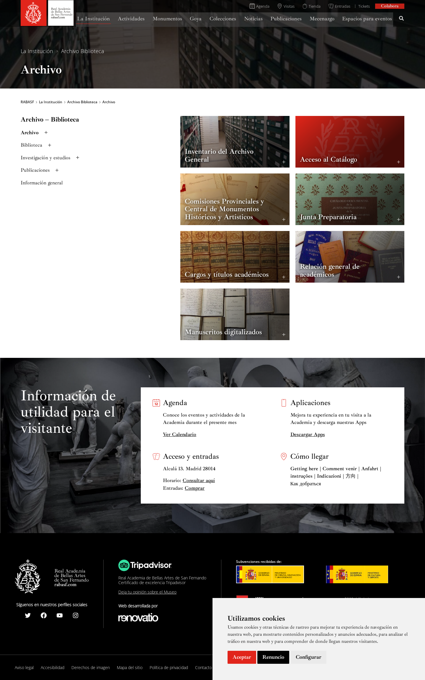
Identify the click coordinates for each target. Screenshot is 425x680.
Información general (42, 183)
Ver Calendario (179, 434)
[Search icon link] (401, 19)
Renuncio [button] (273, 657)
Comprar (195, 488)
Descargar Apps (307, 434)
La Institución (37, 51)
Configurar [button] (308, 657)
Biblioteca (37, 145)
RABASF (27, 102)
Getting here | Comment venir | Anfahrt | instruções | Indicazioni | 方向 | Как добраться (335, 476)
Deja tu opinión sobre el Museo (147, 592)
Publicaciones (40, 170)
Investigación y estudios (51, 158)
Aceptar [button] (242, 657)
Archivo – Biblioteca (50, 119)
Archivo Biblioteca (82, 51)
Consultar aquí (199, 480)
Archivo (35, 133)
